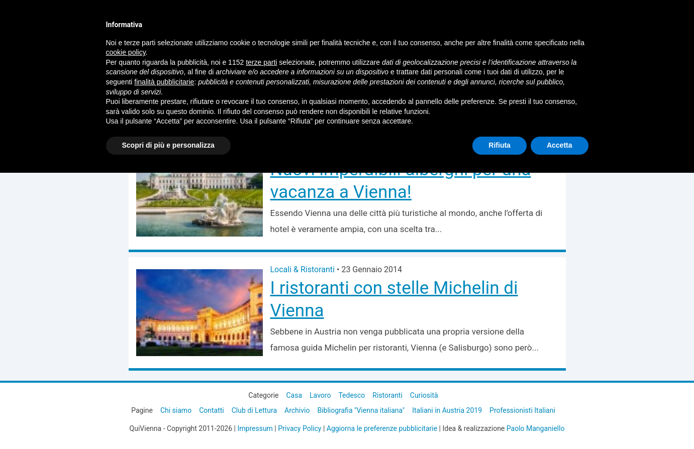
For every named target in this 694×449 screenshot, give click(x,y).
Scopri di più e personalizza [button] (168, 145)
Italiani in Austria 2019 (447, 410)
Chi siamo (175, 410)
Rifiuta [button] (499, 145)
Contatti (211, 410)
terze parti (261, 62)
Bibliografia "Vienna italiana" (361, 410)
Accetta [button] (559, 145)
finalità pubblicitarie (164, 82)
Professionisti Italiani (522, 410)
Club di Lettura (254, 410)
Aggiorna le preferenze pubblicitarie (382, 428)
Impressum (254, 428)
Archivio (297, 410)
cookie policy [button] (126, 52)
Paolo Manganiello (536, 428)
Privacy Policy (299, 428)
